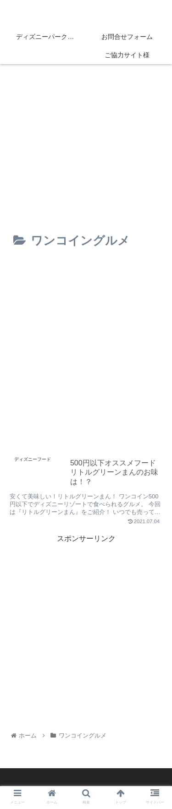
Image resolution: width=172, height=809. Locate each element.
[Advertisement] (86, 352)
